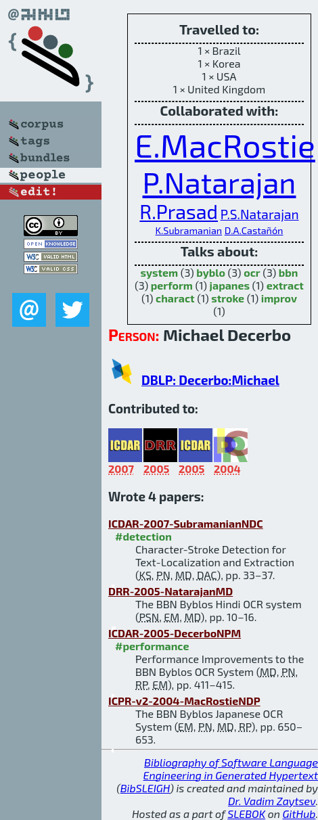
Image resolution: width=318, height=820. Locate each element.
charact (175, 298)
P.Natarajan (219, 182)
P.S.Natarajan (260, 214)
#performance (152, 645)
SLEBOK (246, 813)
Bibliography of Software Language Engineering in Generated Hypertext (230, 768)
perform (172, 285)
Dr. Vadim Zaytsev (271, 800)
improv (279, 298)
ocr (252, 272)
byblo (210, 272)
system (160, 272)
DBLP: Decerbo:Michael (210, 380)
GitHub (299, 813)
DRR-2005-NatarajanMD (170, 591)
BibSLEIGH (145, 787)
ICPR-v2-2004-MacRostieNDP (184, 700)
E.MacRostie (225, 144)
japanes (230, 285)
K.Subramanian (189, 230)
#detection (143, 536)
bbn (288, 272)
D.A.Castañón (254, 230)
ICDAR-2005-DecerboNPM (174, 633)
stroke (227, 298)
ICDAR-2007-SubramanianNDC (185, 523)
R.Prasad (178, 211)
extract (285, 285)
